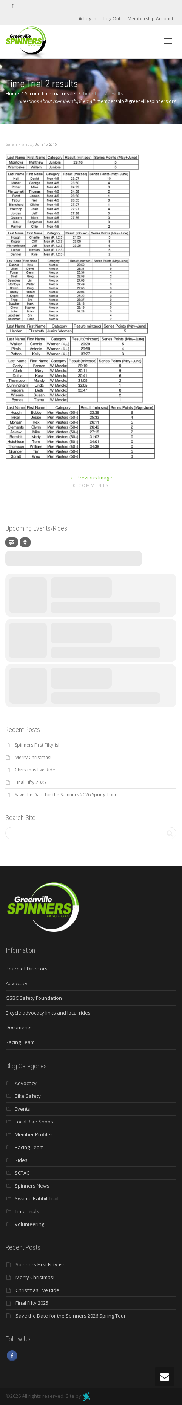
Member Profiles (34, 1134)
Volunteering (29, 1224)
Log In (89, 18)
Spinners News (32, 1185)
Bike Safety (28, 1096)
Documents (19, 1027)
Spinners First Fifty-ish (38, 745)
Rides (21, 1160)
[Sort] (25, 542)
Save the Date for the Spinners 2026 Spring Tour (66, 794)
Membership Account (150, 18)
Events (22, 1108)
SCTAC (22, 1172)
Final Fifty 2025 (30, 782)
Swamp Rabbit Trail (37, 1198)
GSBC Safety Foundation (34, 998)
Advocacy (17, 983)
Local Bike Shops (34, 1121)
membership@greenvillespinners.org (136, 101)
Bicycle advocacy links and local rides (48, 1012)
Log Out (111, 18)
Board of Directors (27, 968)
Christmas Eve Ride (35, 770)
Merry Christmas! (33, 757)
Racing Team (20, 1042)
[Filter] (11, 542)
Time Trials (27, 1211)
